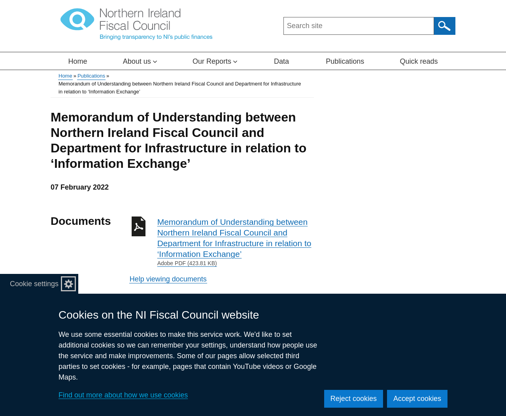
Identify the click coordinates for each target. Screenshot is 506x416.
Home (77, 61)
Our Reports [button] (215, 61)
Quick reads (419, 61)
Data (281, 61)
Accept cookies (417, 399)
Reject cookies (353, 399)
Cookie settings (34, 284)
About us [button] (140, 61)
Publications (345, 61)
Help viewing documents (168, 279)
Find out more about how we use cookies (123, 395)
